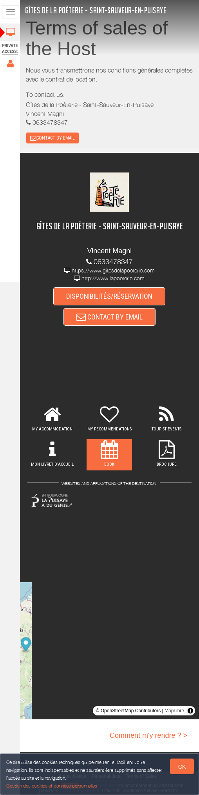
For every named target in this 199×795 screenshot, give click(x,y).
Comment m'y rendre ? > (148, 736)
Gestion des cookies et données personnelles (51, 786)
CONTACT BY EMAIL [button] (53, 138)
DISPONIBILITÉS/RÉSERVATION (110, 296)
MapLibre (174, 711)
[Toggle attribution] (190, 711)
